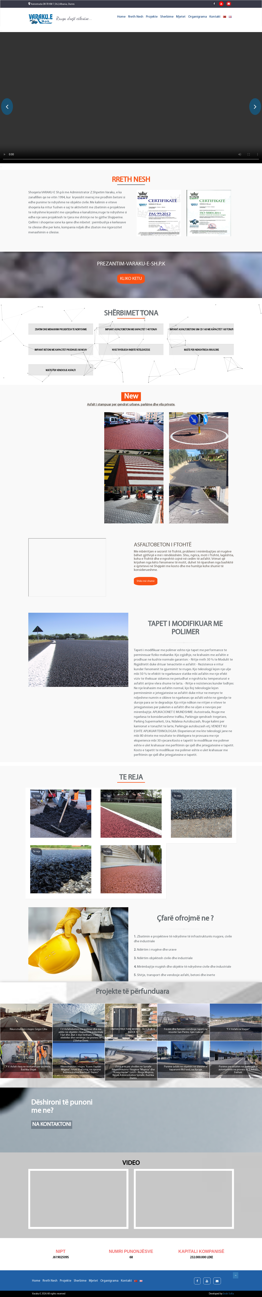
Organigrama (197, 17)
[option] (131, 98)
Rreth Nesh (135, 17)
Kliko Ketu (131, 279)
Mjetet (181, 17)
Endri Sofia (228, 1294)
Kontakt (215, 17)
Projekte (152, 17)
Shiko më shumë (146, 581)
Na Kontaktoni (51, 1124)
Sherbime (166, 17)
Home (121, 17)
